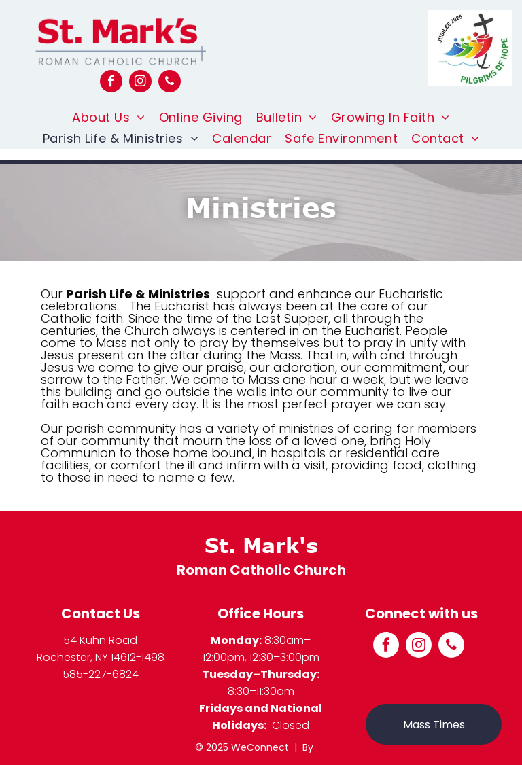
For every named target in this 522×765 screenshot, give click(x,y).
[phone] (169, 83)
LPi (322, 747)
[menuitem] (108, 117)
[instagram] (140, 83)
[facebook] (111, 83)
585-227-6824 (101, 674)
